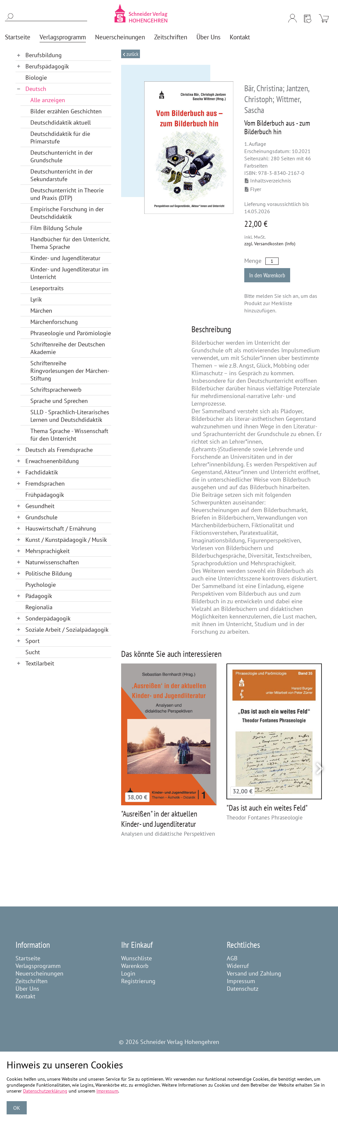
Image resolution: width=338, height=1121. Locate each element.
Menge (252, 260)
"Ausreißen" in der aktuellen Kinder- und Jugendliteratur (159, 819)
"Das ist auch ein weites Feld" (267, 808)
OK (16, 1107)
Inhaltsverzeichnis (268, 180)
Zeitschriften (32, 981)
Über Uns (27, 988)
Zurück (131, 54)
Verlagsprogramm (38, 966)
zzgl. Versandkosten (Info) (269, 244)
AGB (232, 958)
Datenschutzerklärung (45, 1091)
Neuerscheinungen (39, 973)
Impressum (241, 981)
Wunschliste (136, 958)
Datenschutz (242, 988)
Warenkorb (135, 966)
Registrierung (138, 981)
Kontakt (25, 996)
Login (128, 973)
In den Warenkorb (267, 275)
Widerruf (238, 966)
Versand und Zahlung (254, 973)
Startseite (28, 958)
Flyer (253, 189)
